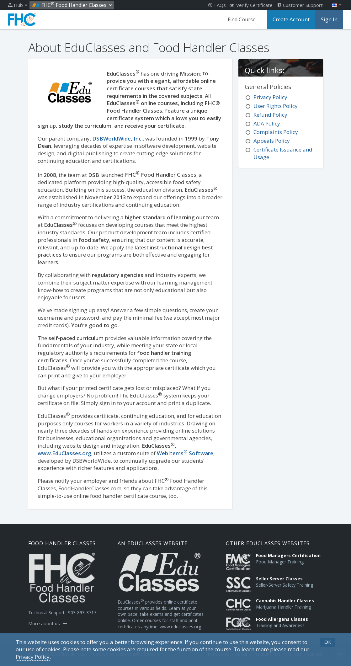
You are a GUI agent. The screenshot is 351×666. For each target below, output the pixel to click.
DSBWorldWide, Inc (116, 138)
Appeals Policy (271, 140)
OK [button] (327, 642)
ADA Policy (266, 123)
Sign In (329, 19)
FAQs (217, 5)
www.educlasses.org (180, 627)
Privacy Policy (270, 97)
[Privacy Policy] (33, 657)
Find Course (243, 19)
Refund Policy (270, 114)
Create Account (292, 19)
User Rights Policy (275, 105)
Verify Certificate (251, 5)
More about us (47, 623)
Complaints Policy (275, 132)
